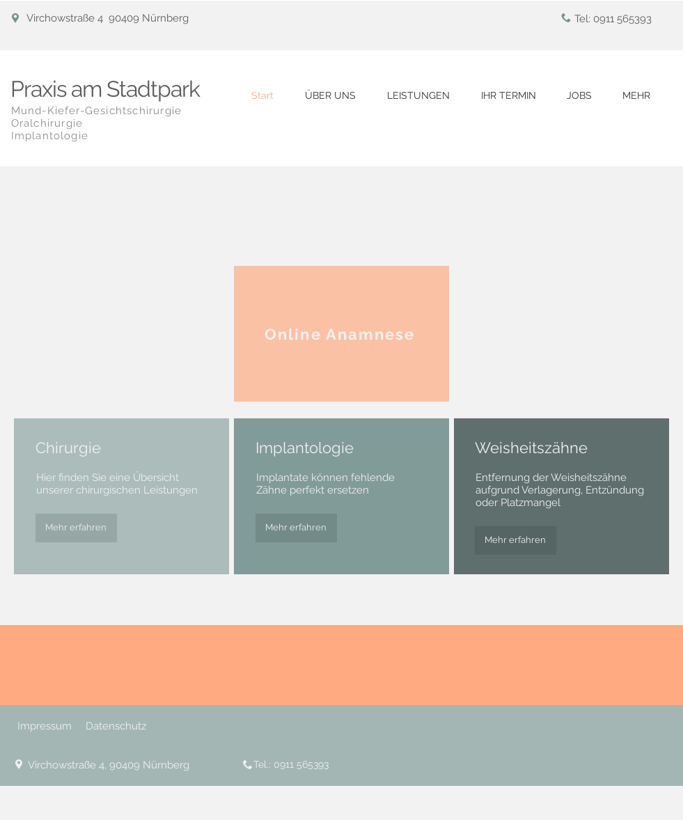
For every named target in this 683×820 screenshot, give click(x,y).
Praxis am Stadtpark (105, 89)
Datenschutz (116, 726)
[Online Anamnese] (341, 334)
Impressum (44, 726)
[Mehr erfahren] (76, 528)
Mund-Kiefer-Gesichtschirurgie (96, 110)
